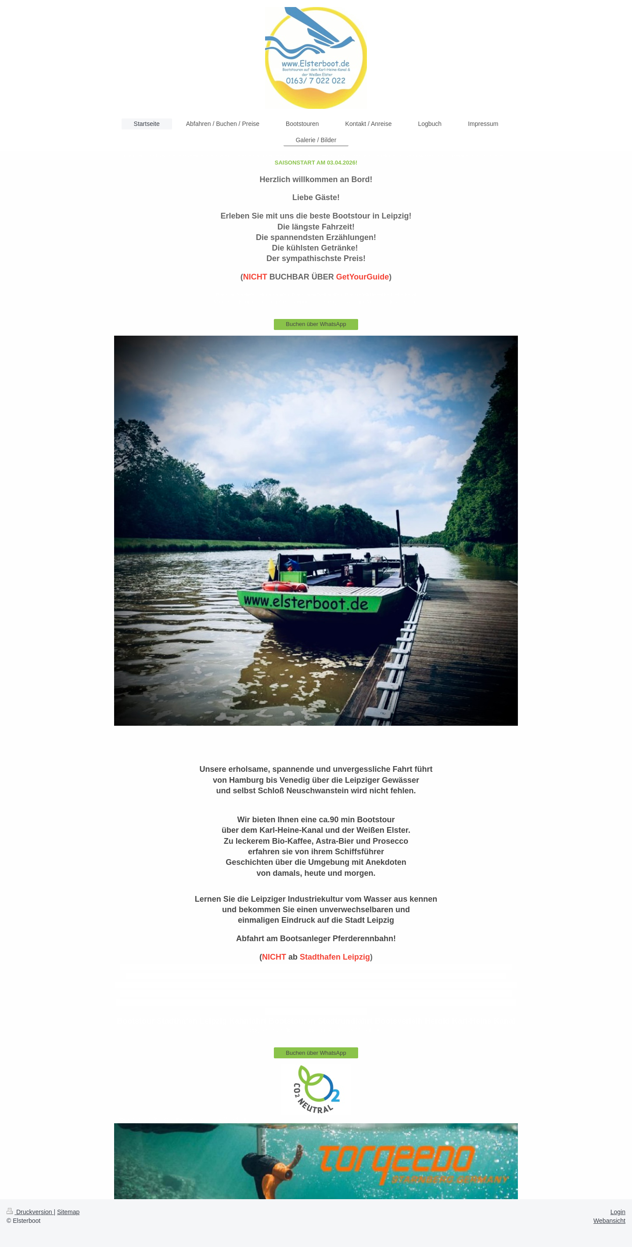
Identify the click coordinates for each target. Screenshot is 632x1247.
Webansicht (609, 1220)
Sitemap (68, 1211)
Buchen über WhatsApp (316, 324)
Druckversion (30, 1211)
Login (617, 1211)
